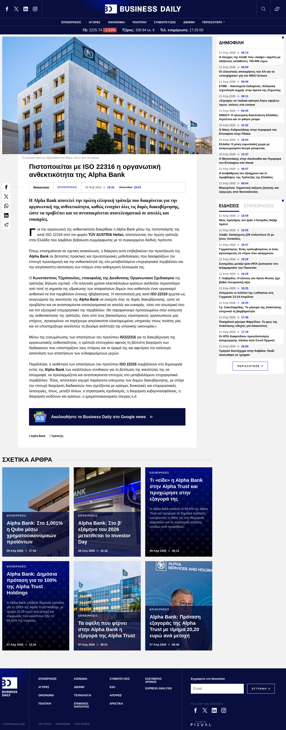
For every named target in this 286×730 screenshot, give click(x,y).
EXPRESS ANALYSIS (158, 688)
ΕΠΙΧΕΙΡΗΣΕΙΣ (71, 22)
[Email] (217, 689)
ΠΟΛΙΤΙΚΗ (139, 22)
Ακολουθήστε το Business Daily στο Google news (93, 416)
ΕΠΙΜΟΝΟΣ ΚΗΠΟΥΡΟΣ (81, 705)
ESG (112, 687)
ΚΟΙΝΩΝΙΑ (80, 678)
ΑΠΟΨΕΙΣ (116, 695)
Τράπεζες (57, 436)
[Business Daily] (9, 695)
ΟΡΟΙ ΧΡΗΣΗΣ (82, 724)
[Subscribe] (259, 688)
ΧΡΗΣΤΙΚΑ (116, 703)
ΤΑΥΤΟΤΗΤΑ (44, 724)
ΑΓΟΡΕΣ (94, 22)
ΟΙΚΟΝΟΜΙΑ (116, 22)
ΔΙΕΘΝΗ (189, 22)
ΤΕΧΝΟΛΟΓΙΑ (82, 695)
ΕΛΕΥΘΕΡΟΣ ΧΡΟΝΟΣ (153, 680)
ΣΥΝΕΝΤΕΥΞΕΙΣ (165, 22)
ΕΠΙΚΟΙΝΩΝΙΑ (63, 724)
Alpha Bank (38, 436)
